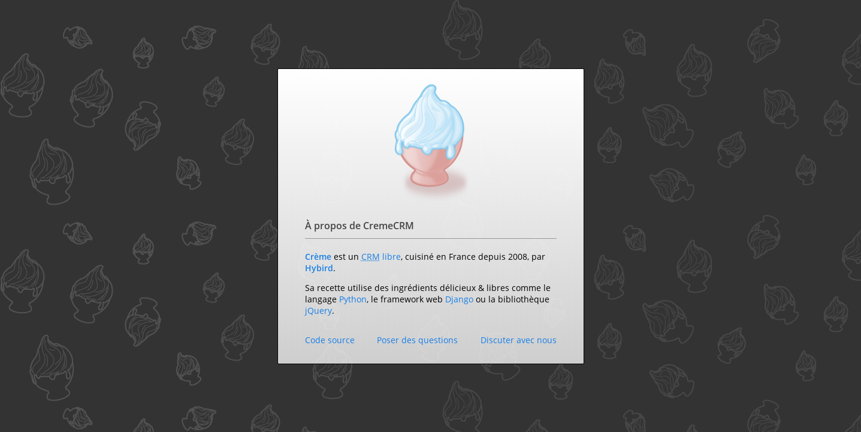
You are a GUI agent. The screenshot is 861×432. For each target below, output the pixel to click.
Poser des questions (417, 340)
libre (391, 256)
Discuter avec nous (519, 340)
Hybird (319, 268)
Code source (330, 340)
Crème (318, 256)
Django (459, 299)
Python (353, 299)
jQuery (318, 310)
